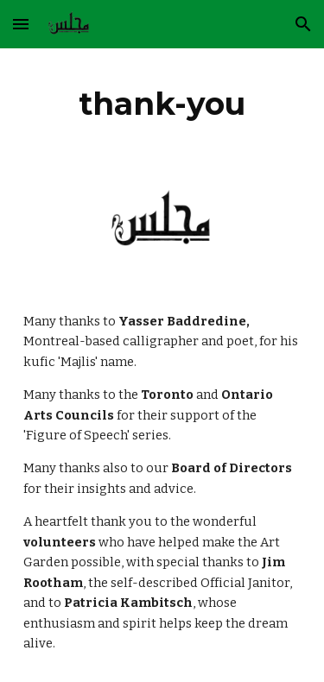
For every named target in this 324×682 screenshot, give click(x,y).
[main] (162, 103)
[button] (20, 23)
